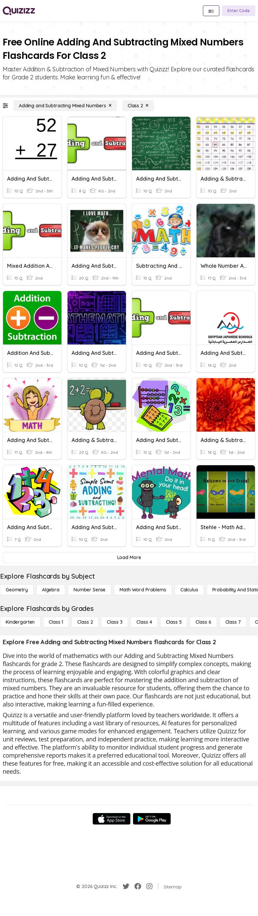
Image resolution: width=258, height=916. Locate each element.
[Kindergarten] (20, 622)
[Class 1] (56, 622)
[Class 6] (203, 622)
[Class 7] (233, 622)
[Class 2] (138, 105)
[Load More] (129, 557)
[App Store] (111, 819)
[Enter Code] (238, 10)
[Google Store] (152, 819)
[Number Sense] (89, 589)
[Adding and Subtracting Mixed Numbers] (65, 105)
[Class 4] (144, 622)
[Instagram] (149, 886)
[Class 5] (173, 622)
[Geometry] (17, 589)
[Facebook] (137, 886)
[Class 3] (114, 622)
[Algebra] (50, 589)
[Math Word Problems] (143, 589)
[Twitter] (126, 886)
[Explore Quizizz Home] (19, 10)
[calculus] (189, 589)
